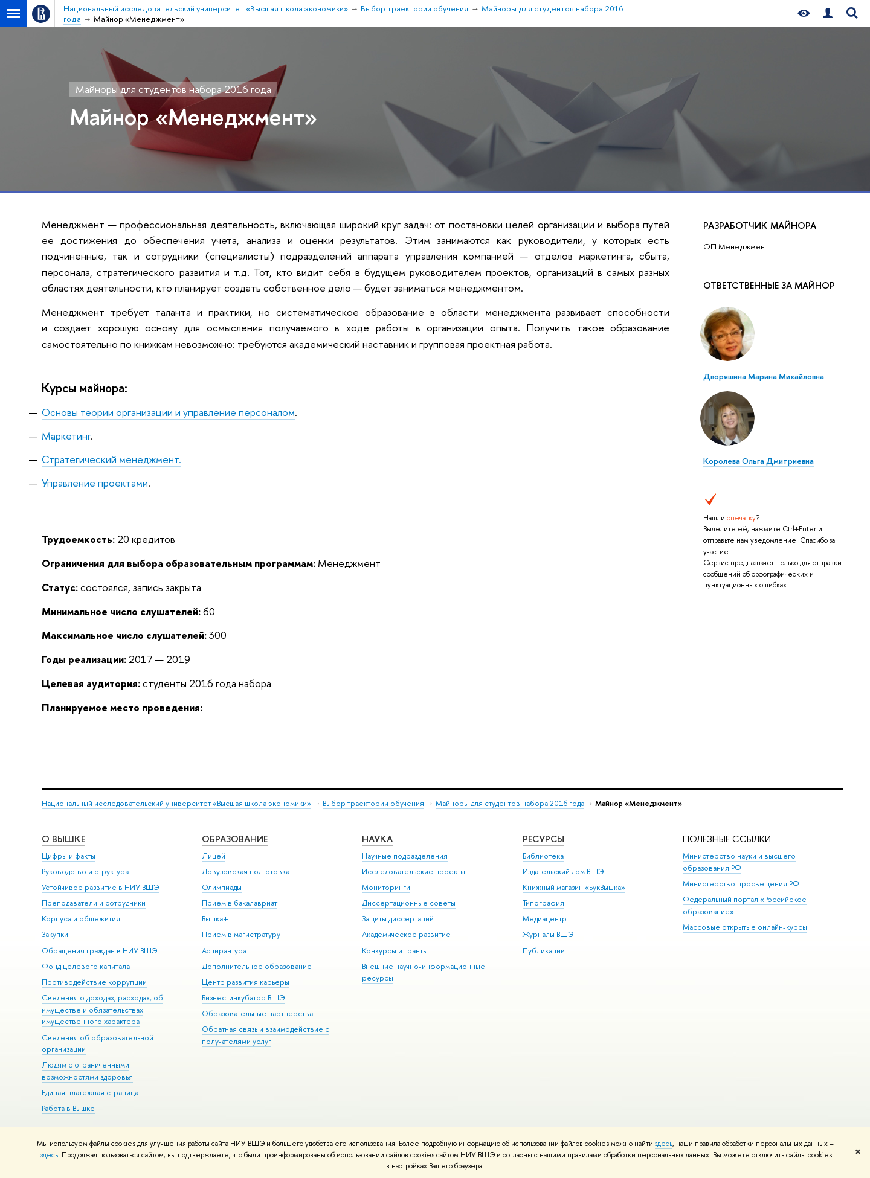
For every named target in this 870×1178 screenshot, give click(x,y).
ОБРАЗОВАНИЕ (235, 839)
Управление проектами (95, 483)
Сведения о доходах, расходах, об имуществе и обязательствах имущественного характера (102, 1010)
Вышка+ (215, 919)
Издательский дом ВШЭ (563, 871)
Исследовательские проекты (413, 871)
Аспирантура (224, 951)
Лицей (213, 856)
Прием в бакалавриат (239, 903)
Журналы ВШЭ (548, 934)
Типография (543, 903)
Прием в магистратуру (241, 934)
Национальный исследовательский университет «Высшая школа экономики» (176, 803)
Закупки (55, 934)
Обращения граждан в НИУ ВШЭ (100, 951)
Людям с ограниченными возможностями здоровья (87, 1071)
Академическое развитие (406, 934)
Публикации (544, 951)
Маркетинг (66, 436)
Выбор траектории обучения (373, 803)
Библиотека (543, 856)
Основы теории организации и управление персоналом (168, 412)
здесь (663, 1143)
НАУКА (377, 839)
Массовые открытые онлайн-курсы (745, 927)
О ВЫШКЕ (63, 839)
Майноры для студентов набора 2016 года (173, 89)
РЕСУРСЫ (543, 839)
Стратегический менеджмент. (111, 459)
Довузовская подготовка (245, 871)
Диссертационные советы (409, 903)
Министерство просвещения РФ (741, 884)
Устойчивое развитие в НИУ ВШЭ (101, 887)
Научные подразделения (405, 856)
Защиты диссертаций (398, 919)
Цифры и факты (68, 856)
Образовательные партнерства (257, 1013)
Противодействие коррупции (94, 982)
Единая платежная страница (90, 1092)
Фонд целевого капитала (86, 966)
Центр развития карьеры (245, 982)
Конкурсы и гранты (395, 951)
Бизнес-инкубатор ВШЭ (243, 998)
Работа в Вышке (68, 1108)
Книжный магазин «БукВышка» (574, 887)
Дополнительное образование (257, 966)
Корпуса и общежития (81, 919)
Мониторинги (386, 887)
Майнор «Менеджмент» (193, 116)
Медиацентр (545, 919)
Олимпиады (222, 887)
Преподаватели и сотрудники (94, 903)
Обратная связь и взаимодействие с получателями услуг (265, 1035)
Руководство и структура (85, 871)
